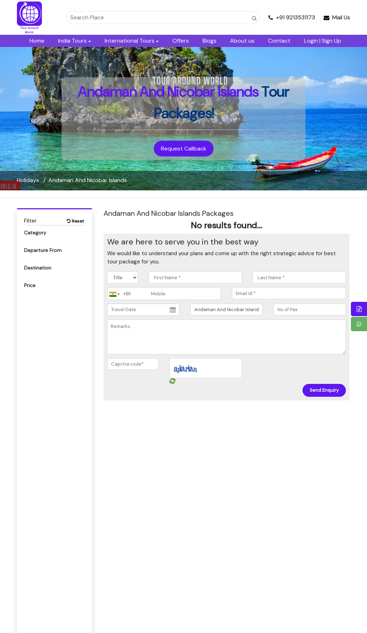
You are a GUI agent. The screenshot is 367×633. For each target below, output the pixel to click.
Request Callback (183, 148)
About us (242, 40)
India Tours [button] (72, 40)
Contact (279, 40)
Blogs (209, 40)
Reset (75, 221)
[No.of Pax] (309, 310)
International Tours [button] (129, 40)
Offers (180, 40)
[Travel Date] (143, 310)
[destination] (226, 310)
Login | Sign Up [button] (322, 40)
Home (36, 40)
